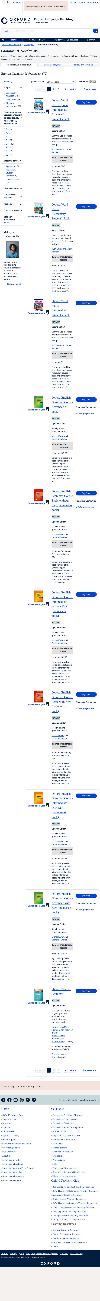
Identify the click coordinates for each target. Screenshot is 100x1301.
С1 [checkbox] (9, 151)
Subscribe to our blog (12, 1172)
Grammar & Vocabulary (62, 1151)
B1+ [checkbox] (9, 140)
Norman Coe (57, 1027)
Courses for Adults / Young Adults (67, 1127)
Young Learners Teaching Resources (69, 1219)
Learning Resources (63, 1224)
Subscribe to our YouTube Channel (18, 1168)
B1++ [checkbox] (10, 143)
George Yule (57, 1041)
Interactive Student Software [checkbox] (11, 173)
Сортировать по (36, 81)
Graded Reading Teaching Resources (69, 1199)
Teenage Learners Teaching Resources (70, 1215)
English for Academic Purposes (66, 1135)
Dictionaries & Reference (63, 1139)
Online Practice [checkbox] (12, 181)
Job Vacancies (8, 1131)
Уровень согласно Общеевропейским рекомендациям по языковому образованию (12, 118)
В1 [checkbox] (9, 136)
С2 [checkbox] (9, 155)
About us (6, 1156)
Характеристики (11, 160)
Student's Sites (9, 1119)
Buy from (91, 39)
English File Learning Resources (66, 1234)
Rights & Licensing (10, 1135)
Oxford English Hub (11, 1147)
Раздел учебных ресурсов (66, 39)
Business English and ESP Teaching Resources (73, 1187)
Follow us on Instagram (13, 1176)
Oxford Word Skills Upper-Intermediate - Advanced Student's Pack (61, 110)
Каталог (13, 39)
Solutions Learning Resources (66, 1238)
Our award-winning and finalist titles (68, 1172)
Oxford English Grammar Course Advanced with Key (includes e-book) (62, 903)
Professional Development (64, 1168)
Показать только (12, 210)
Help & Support (9, 1139)
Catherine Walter (59, 439)
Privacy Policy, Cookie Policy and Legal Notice (42, 1254)
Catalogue (57, 1109)
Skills (54, 1164)
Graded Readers (59, 1147)
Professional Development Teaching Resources (73, 1207)
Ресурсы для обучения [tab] (83, 64)
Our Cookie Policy (76, 1254)
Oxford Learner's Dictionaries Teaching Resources (75, 1191)
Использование (11, 188)
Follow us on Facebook (12, 1164)
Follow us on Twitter (11, 1160)
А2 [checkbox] (9, 132)
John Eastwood (58, 1035)
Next (72, 89)
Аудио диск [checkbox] (12, 166)
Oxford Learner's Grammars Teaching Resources (74, 1203)
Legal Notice (64, 1254)
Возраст (7, 87)
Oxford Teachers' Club (12, 1115)
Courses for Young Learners (65, 1119)
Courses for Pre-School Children (67, 1115)
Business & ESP (59, 1131)
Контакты (4, 1254)
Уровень (8, 204)
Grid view (94, 81)
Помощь (17, 2)
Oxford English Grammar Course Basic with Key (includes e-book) (62, 702)
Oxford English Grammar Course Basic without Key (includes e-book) (62, 501)
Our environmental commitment (16, 1143)
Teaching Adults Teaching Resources (69, 1211)
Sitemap (6, 1127)
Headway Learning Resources (65, 1230)
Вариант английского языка (9, 219)
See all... (55, 1246)
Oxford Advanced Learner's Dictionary (69, 1242)
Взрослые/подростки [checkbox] (13, 94)
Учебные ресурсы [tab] (52, 64)
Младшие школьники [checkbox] (13, 104)
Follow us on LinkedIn (12, 1180)
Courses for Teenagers (63, 1123)
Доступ (21, 1254)
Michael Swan (58, 436)
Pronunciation (58, 1160)
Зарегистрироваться (88, 2)
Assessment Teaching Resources (67, 1195)
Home (5, 1109)
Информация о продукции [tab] (19, 64)
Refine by (8, 81)
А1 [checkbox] (9, 129)
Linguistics (57, 1156)
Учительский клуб (37, 39)
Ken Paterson (67, 1030)
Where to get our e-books (64, 1176)
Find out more (13, 284)
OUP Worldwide (9, 1151)
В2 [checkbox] (9, 147)
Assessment (57, 1143)
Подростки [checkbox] (13, 99)
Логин (73, 2)
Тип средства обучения (10, 196)
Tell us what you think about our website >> (79, 1100)
